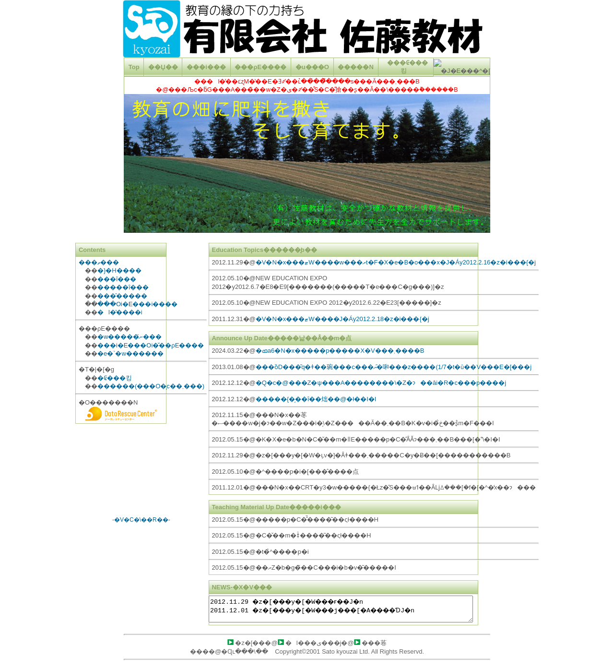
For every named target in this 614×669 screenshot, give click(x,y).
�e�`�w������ (130, 353)
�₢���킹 (114, 378)
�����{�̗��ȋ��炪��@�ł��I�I (316, 399)
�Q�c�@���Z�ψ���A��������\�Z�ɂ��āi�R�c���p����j (381, 382)
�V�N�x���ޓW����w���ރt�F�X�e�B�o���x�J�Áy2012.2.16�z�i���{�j (396, 262)
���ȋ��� (116, 279)
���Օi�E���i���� (137, 304)
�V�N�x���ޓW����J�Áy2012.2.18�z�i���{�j (342, 319)
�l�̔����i (119, 312)
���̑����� (122, 295)
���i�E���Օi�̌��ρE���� (150, 345)
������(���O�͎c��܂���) (150, 386)
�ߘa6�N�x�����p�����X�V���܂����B (340, 350)
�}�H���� (119, 270)
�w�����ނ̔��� (129, 336)
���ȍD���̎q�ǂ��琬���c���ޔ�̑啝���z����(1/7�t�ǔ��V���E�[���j (393, 366)
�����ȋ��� (123, 287)
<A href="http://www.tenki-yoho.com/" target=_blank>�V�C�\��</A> (141, 473)
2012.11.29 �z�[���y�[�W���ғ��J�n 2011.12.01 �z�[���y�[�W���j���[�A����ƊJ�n (341, 609)
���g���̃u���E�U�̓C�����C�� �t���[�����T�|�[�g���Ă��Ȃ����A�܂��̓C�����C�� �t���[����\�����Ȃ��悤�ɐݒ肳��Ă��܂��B (307, 47)
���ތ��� (99, 262)
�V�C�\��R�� (141, 519)
